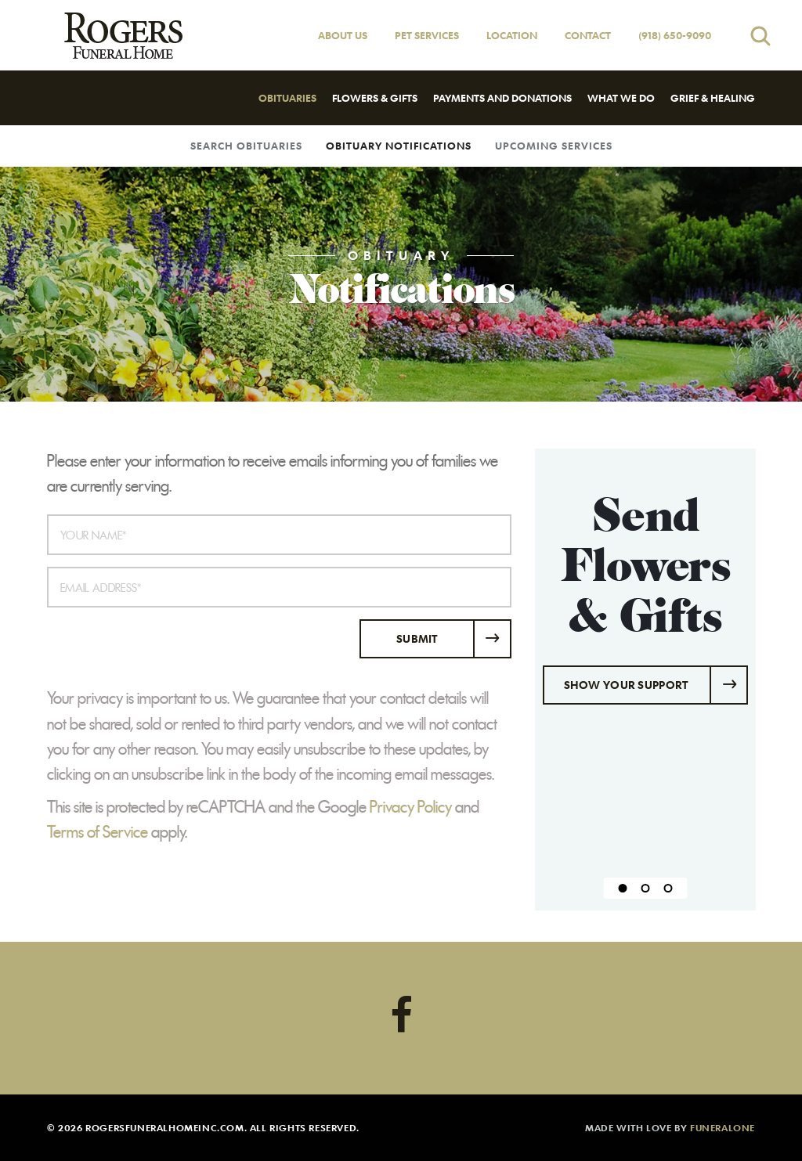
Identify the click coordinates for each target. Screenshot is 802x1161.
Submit (417, 638)
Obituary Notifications (398, 146)
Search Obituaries (246, 146)
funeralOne (722, 1127)
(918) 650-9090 (674, 35)
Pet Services (427, 35)
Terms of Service (97, 832)
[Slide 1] (622, 888)
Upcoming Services (553, 146)
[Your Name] (279, 534)
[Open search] (760, 35)
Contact (588, 35)
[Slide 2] (645, 888)
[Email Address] (279, 587)
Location (511, 35)
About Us (342, 35)
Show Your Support (626, 684)
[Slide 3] (667, 888)
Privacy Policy (411, 807)
